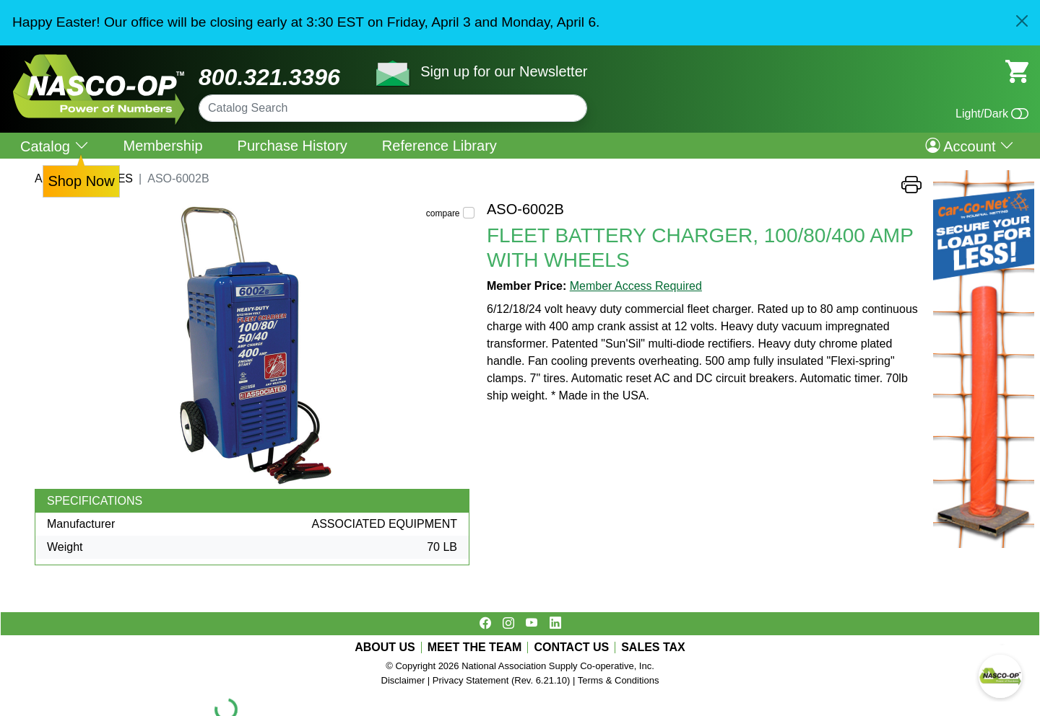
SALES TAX (653, 647)
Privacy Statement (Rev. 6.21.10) (502, 680)
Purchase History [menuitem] (292, 145)
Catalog (54, 146)
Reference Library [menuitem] (439, 145)
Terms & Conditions (618, 680)
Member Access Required (636, 286)
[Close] (1022, 21)
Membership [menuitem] (163, 145)
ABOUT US (385, 647)
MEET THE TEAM (475, 647)
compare (443, 213)
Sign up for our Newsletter (503, 71)
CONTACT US (571, 647)
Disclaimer (403, 680)
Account (969, 145)
